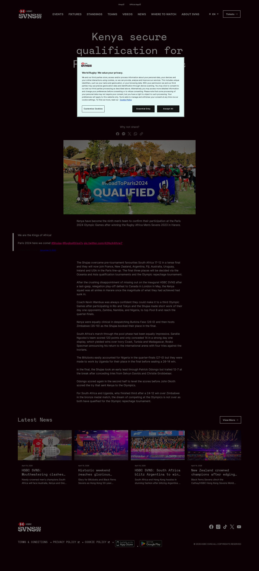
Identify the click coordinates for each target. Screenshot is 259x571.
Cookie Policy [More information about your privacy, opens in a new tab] (126, 100)
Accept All (168, 109)
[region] (130, 87)
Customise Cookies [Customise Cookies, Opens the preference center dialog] (93, 109)
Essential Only (143, 109)
